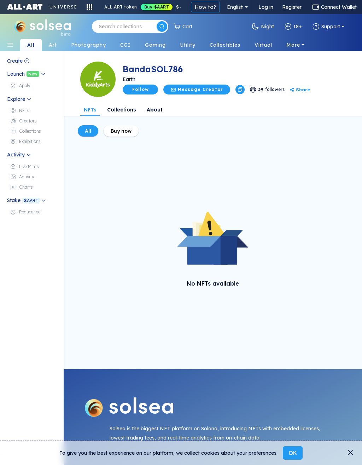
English (235, 7)
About (155, 110)
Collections (121, 110)
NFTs (90, 110)
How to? (205, 7)
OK (292, 453)
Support (326, 26)
